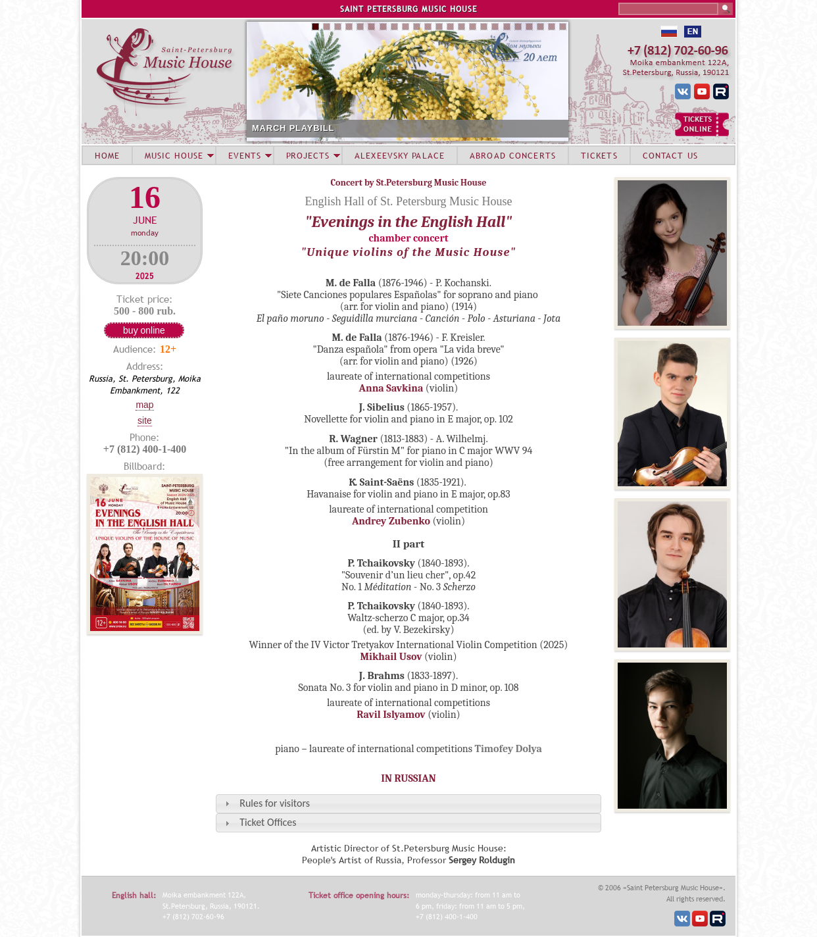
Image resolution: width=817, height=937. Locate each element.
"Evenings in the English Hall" (408, 222)
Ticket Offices (267, 822)
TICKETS (599, 155)
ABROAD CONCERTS (513, 155)
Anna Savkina (391, 388)
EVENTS (244, 155)
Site (144, 420)
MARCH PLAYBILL (293, 128)
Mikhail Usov (391, 657)
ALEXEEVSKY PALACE (400, 155)
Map (144, 404)
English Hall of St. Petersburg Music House (408, 201)
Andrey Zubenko (391, 521)
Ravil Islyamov (391, 715)
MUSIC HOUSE (174, 155)
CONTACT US (670, 155)
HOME (107, 155)
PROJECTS (308, 155)
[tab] (408, 803)
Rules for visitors (274, 803)
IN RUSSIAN (408, 778)
